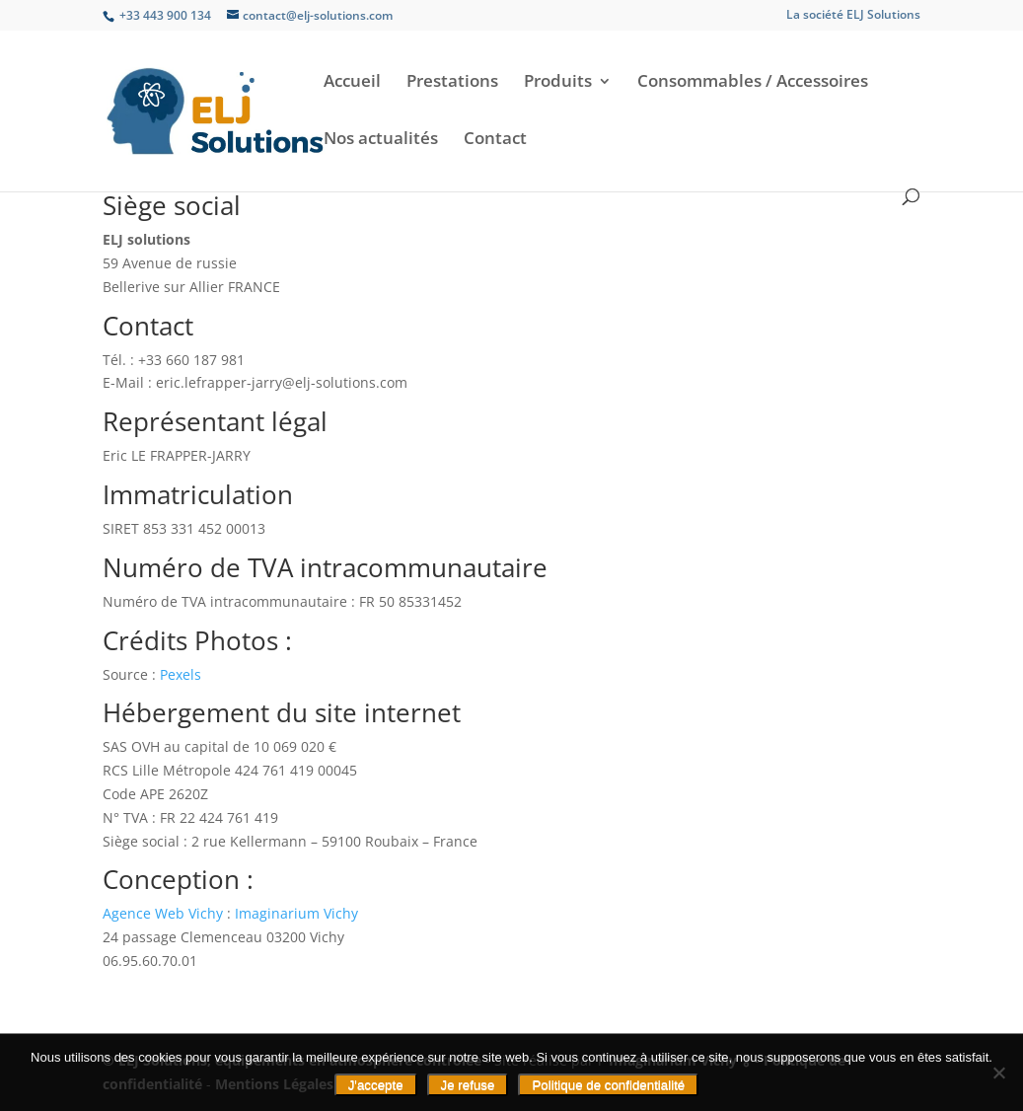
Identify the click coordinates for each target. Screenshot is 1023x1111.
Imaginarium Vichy (296, 913)
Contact (495, 140)
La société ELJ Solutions (853, 16)
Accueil (352, 83)
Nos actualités (381, 140)
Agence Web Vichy (163, 913)
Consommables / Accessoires (752, 83)
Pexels (180, 674)
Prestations (452, 83)
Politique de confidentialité (608, 1084)
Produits (558, 83)
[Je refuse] (998, 1072)
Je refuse (468, 1084)
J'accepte (375, 1084)
